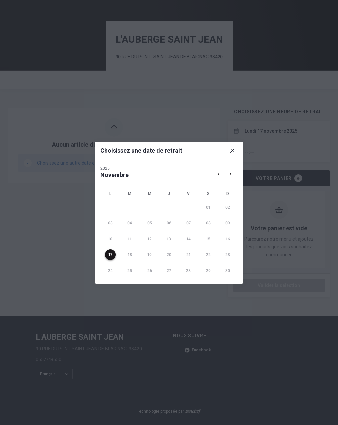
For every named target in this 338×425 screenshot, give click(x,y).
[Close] (232, 151)
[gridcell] (208, 207)
